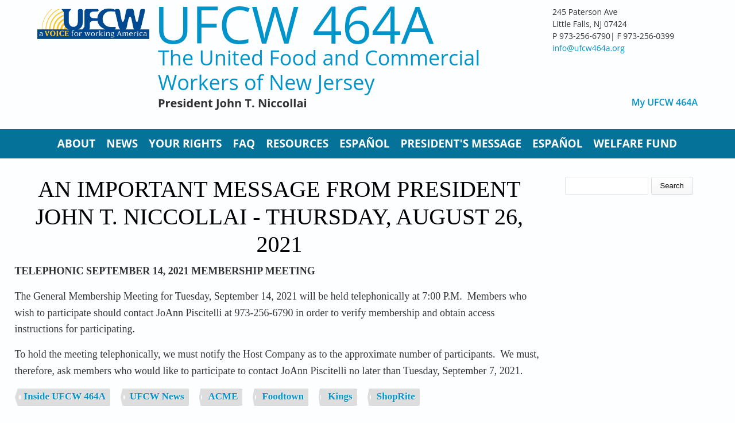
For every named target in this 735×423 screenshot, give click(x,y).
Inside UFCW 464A (65, 396)
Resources (297, 143)
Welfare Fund (635, 143)
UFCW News (157, 396)
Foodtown (283, 396)
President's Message (461, 143)
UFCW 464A (294, 24)
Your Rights (185, 143)
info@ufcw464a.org (588, 47)
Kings (340, 396)
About (76, 143)
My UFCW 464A (665, 102)
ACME (223, 396)
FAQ (244, 143)
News (122, 143)
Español (364, 143)
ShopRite (396, 396)
